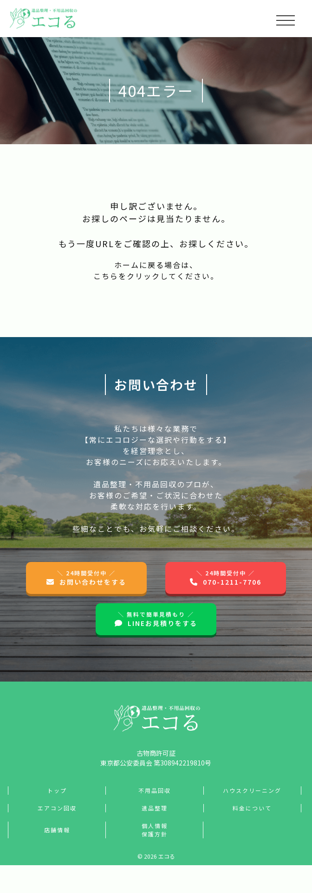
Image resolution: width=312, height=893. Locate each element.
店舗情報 (57, 830)
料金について (252, 808)
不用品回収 (154, 790)
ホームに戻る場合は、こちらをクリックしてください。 (156, 270)
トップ (57, 790)
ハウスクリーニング (252, 790)
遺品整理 (155, 808)
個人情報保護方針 (155, 830)
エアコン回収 (57, 808)
